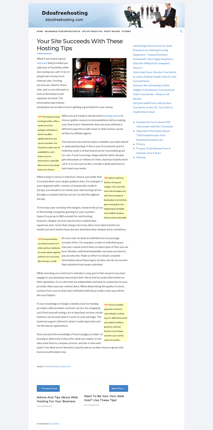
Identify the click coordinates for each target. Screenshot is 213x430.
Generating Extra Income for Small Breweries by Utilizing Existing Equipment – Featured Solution (152, 50)
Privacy (140, 144)
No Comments (44, 406)
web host (42, 62)
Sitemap (126, 31)
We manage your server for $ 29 (62, 31)
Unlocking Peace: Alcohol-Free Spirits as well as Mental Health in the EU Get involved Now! (154, 76)
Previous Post (48, 388)
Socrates (54, 423)
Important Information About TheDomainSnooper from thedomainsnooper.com (153, 135)
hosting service (111, 115)
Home (40, 31)
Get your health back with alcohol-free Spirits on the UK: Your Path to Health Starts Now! (153, 107)
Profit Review (112, 31)
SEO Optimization (92, 31)
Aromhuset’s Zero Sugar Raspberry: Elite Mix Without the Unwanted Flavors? (153, 63)
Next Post (119, 388)
